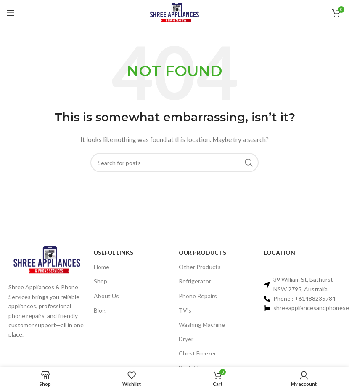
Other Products (200, 266)
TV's (185, 310)
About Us (106, 295)
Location (279, 252)
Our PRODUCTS (202, 252)
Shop (100, 281)
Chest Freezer (197, 353)
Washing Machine (202, 324)
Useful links (113, 252)
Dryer (186, 338)
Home (101, 266)
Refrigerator (195, 281)
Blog (100, 310)
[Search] (174, 162)
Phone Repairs (198, 295)
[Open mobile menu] (10, 12)
